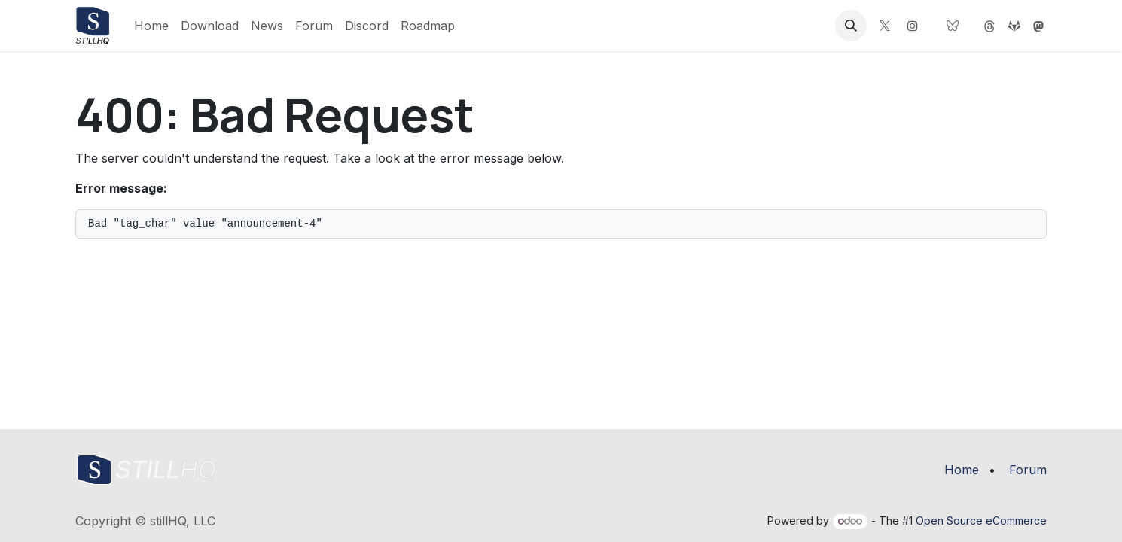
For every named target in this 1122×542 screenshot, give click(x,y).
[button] (851, 25)
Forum (1028, 469)
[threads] (1038, 25)
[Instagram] (913, 26)
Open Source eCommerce (981, 520)
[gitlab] (1014, 26)
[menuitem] (151, 26)
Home (961, 469)
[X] (885, 26)
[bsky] (952, 25)
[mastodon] (989, 25)
